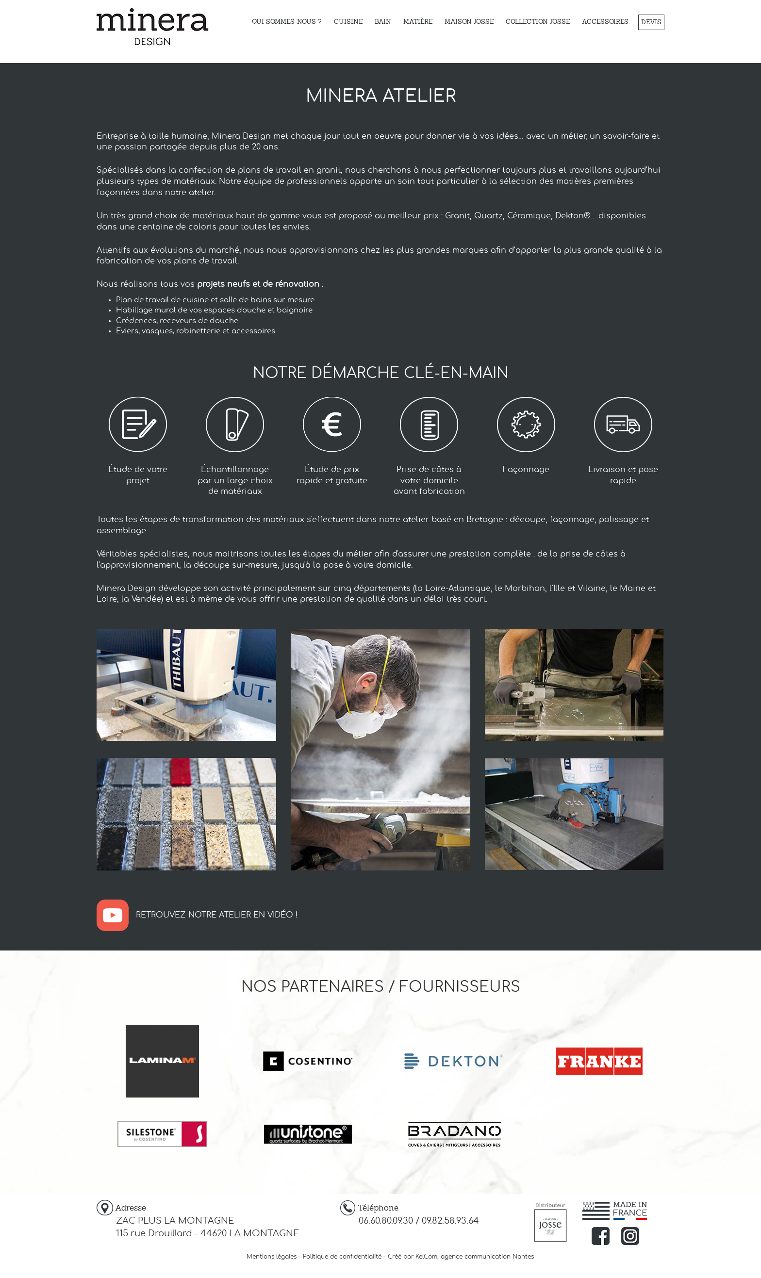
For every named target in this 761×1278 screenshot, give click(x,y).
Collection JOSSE (538, 21)
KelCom (426, 1257)
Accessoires (605, 21)
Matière (417, 21)
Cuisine (348, 21)
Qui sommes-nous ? (287, 21)
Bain (383, 21)
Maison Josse (469, 21)
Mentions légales (272, 1257)
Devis (651, 22)
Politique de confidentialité (342, 1257)
